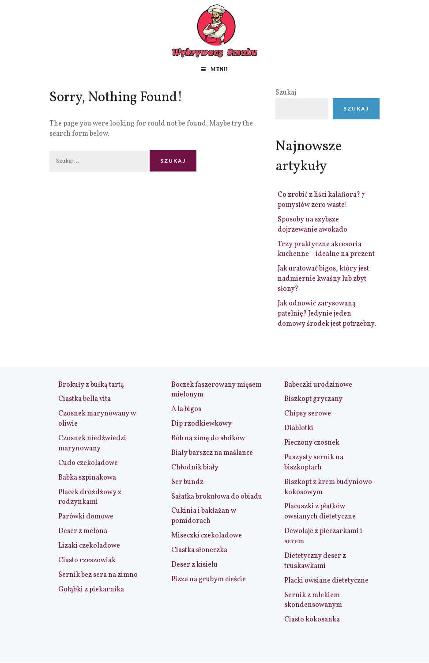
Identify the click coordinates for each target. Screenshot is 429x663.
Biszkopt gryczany (313, 399)
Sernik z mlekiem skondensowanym (313, 600)
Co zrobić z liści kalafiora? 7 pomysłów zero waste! (321, 200)
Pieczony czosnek (311, 443)
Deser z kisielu (194, 565)
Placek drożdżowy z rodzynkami (89, 497)
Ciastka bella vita (84, 399)
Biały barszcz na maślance (212, 453)
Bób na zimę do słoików (208, 438)
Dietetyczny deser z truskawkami (315, 561)
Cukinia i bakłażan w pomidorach (203, 516)
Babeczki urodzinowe (318, 385)
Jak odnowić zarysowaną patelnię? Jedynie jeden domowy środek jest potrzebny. (327, 314)
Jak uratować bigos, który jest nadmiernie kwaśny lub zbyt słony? (323, 279)
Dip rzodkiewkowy (201, 424)
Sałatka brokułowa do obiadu (216, 497)
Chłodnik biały (194, 467)
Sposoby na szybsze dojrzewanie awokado (312, 225)
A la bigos (186, 409)
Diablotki (298, 428)
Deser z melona (82, 531)
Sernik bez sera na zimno (98, 575)
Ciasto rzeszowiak (87, 560)
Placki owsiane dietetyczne (326, 581)
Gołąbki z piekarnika (91, 589)
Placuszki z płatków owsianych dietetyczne (320, 512)
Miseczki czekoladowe (206, 536)
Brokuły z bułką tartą (91, 385)
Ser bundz (187, 482)
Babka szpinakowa (87, 478)
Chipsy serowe (307, 414)
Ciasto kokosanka (312, 620)
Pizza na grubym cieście (208, 579)
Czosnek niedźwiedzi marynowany (92, 443)
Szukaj (285, 93)
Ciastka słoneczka (199, 550)
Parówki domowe (85, 517)
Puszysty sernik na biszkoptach (313, 462)
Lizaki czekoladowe (89, 546)
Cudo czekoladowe (88, 463)
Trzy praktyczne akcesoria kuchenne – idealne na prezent (326, 249)
